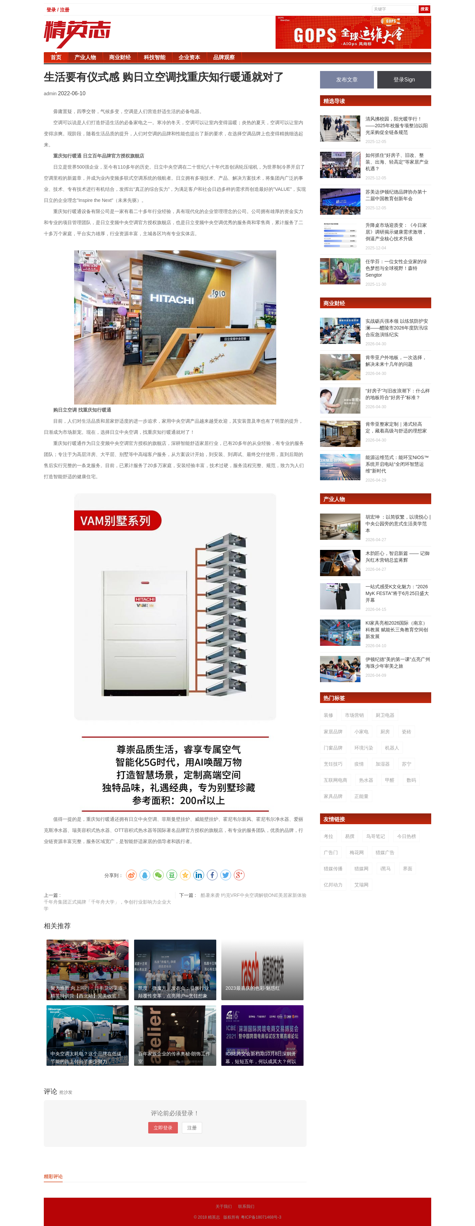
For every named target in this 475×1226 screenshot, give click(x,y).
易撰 (349, 836)
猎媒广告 (385, 852)
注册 (192, 1127)
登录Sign (404, 79)
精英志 (214, 1217)
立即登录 (163, 1127)
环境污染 (363, 747)
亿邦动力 (333, 884)
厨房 (385, 731)
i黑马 (385, 868)
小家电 (361, 731)
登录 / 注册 (57, 9)
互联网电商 (335, 780)
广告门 (331, 852)
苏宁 (406, 764)
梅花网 (357, 852)
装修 (328, 715)
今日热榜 (406, 836)
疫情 (359, 764)
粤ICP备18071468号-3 (261, 1217)
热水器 (366, 780)
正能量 (361, 796)
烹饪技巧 (333, 764)
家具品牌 (333, 796)
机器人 (392, 747)
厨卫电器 (385, 715)
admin (51, 93)
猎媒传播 (333, 868)
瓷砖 (406, 731)
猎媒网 (361, 868)
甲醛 (389, 780)
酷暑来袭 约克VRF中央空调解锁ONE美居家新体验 (254, 895)
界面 (407, 868)
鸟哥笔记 (375, 836)
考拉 (328, 836)
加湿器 (383, 764)
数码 (411, 780)
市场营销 (354, 715)
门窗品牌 (333, 747)
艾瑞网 (361, 884)
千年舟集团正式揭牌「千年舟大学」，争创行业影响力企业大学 (107, 905)
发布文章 (347, 79)
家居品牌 (333, 731)
